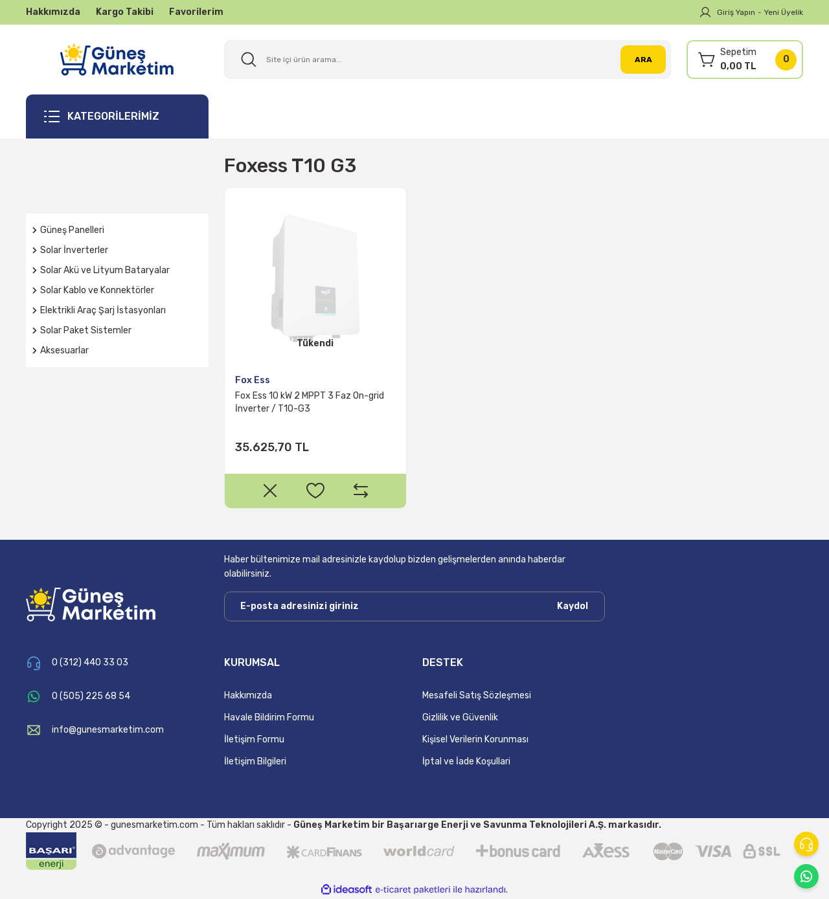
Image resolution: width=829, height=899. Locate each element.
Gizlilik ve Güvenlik (460, 717)
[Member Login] (705, 12)
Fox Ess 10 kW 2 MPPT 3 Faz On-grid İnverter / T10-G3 (309, 402)
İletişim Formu (254, 739)
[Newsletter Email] (414, 606)
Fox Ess (252, 380)
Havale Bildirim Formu (269, 717)
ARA (643, 59)
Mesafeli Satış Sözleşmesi (476, 695)
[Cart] (745, 59)
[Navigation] (117, 116)
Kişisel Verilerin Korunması (475, 739)
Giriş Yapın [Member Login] (736, 12)
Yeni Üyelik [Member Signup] (783, 12)
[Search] (447, 59)
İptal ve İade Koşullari (466, 761)
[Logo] (117, 58)
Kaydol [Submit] (572, 606)
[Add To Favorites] (315, 490)
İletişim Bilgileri (255, 761)
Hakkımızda (248, 695)
